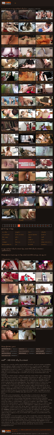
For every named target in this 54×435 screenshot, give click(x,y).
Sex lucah (44, 429)
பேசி (3, 239)
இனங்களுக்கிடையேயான (7, 244)
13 (33, 225)
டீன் (16, 244)
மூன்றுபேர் (17, 232)
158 (47, 225)
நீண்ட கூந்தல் (5, 237)
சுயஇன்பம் (30, 239)
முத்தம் (29, 237)
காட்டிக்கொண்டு (5, 234)
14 (36, 225)
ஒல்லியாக (43, 234)
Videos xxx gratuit (24, 429)
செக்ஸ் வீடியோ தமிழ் (37, 429)
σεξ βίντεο (49, 429)
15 (39, 225)
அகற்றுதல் (4, 242)
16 (41, 225)
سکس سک (19, 429)
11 (28, 225)
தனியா (16, 237)
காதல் (42, 239)
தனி (16, 239)
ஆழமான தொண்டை (32, 234)
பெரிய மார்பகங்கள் (19, 234)
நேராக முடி (17, 242)
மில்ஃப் (29, 232)
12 (31, 225)
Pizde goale (14, 429)
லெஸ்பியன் (43, 244)
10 (25, 225)
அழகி (42, 237)
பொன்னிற (30, 244)
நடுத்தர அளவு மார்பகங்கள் (46, 242)
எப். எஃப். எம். (31, 242)
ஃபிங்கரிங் (43, 232)
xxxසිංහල (30, 429)
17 (44, 225)
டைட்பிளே (4, 232)
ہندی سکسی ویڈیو (15, 431)
